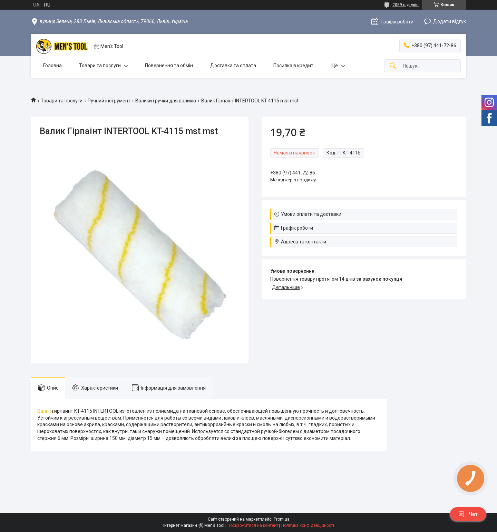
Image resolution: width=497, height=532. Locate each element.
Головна (52, 65)
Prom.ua (282, 519)
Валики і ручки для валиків (165, 100)
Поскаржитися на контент (252, 525)
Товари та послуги (100, 65)
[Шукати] (393, 66)
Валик (44, 411)
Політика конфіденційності (307, 525)
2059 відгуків (405, 4)
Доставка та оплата (233, 65)
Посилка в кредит (293, 65)
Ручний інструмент (109, 100)
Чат (468, 514)
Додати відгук (449, 21)
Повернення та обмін (169, 65)
